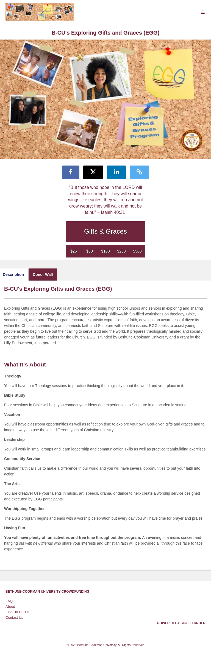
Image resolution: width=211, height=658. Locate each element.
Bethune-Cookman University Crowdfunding (47, 591)
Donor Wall (43, 274)
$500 (137, 251)
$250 (121, 251)
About (10, 606)
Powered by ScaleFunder (181, 623)
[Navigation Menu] (203, 12)
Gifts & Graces (105, 231)
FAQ (9, 601)
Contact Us (14, 617)
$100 (105, 251)
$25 (73, 251)
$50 (89, 251)
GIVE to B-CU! (17, 612)
